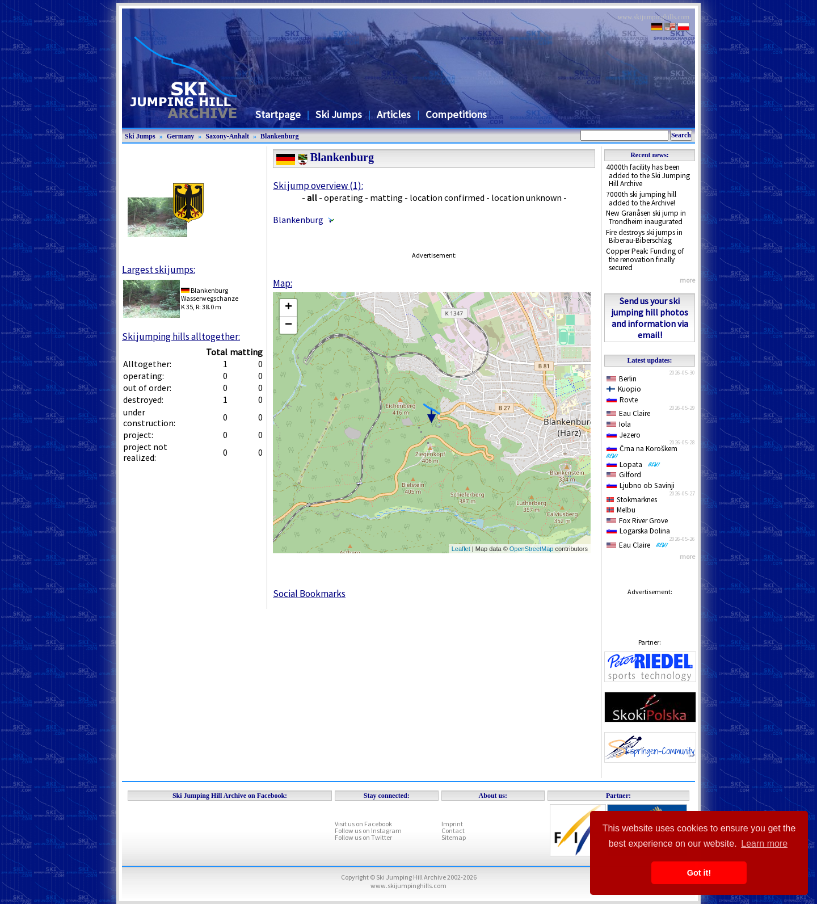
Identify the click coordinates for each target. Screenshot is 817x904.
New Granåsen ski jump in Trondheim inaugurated (646, 217)
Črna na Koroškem (644, 451)
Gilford (624, 475)
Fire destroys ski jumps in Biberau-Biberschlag (644, 237)
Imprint (452, 823)
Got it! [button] (699, 872)
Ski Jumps (338, 114)
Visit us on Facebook (363, 823)
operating (343, 197)
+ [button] (288, 307)
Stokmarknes (632, 499)
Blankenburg (279, 136)
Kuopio (624, 389)
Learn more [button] (764, 843)
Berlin (622, 379)
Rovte (622, 400)
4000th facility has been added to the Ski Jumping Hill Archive (648, 175)
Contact (453, 830)
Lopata (633, 464)
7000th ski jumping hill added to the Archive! (641, 199)
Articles (394, 114)
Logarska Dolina (638, 531)
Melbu (621, 510)
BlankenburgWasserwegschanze (209, 294)
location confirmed (447, 197)
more (687, 280)
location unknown (526, 197)
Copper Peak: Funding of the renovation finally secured (645, 259)
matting (386, 197)
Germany (181, 136)
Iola (619, 424)
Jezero (624, 435)
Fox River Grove (637, 520)
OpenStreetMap (531, 548)
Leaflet (461, 548)
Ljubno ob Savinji (641, 485)
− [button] (288, 325)
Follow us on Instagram (368, 830)
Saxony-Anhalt (227, 136)
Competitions (456, 114)
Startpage (278, 114)
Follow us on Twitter (363, 837)
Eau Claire (628, 413)
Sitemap (453, 837)
